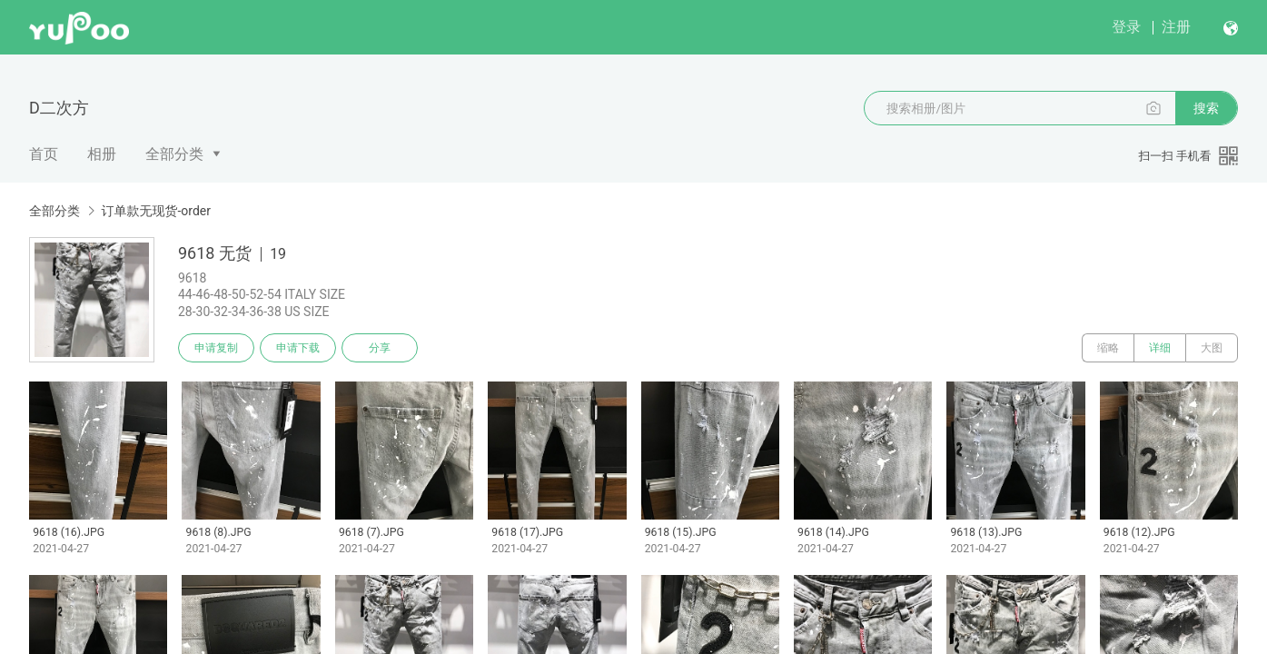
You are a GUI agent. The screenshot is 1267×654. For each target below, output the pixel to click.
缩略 (1108, 348)
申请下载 (298, 348)
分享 (380, 348)
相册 (101, 154)
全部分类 (174, 154)
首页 (43, 154)
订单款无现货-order (156, 210)
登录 (1126, 26)
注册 (1176, 26)
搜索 (1206, 108)
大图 (1211, 348)
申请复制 (216, 348)
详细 (1160, 348)
